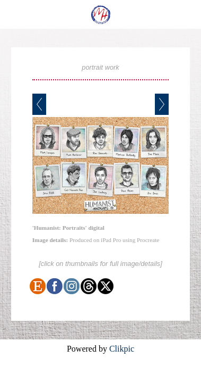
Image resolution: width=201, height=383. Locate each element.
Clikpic (121, 348)
